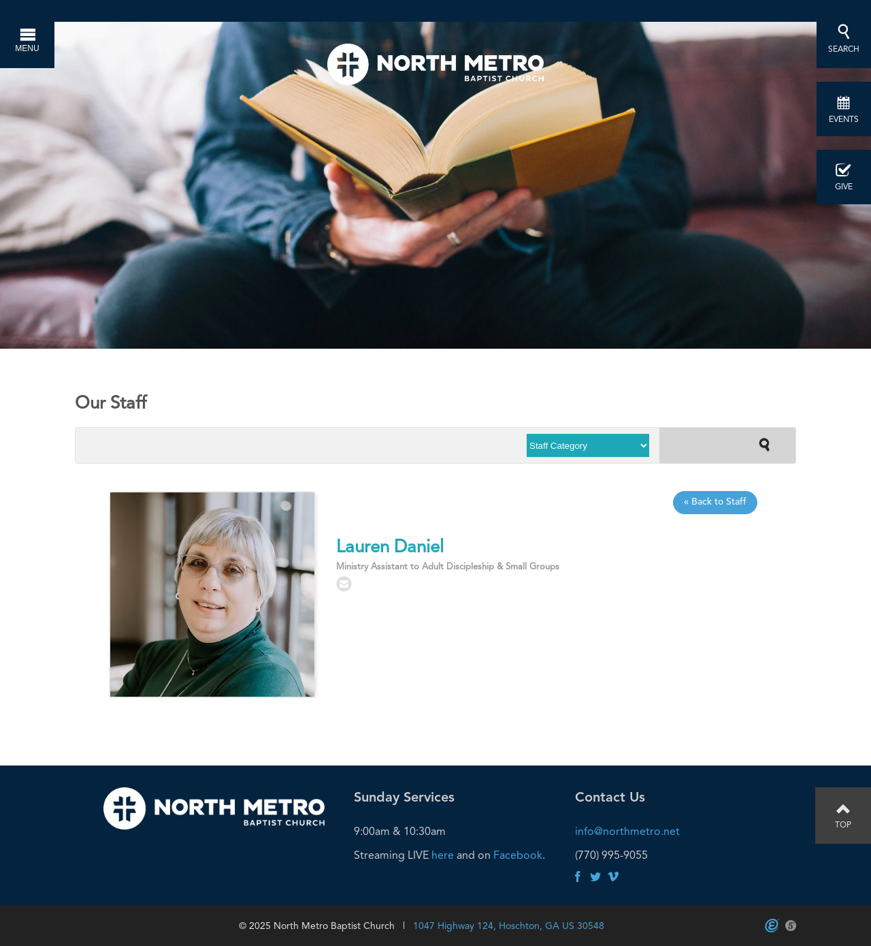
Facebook (517, 855)
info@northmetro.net (627, 831)
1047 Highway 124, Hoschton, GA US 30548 (508, 925)
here (442, 855)
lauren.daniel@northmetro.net (344, 584)
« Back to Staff (715, 502)
